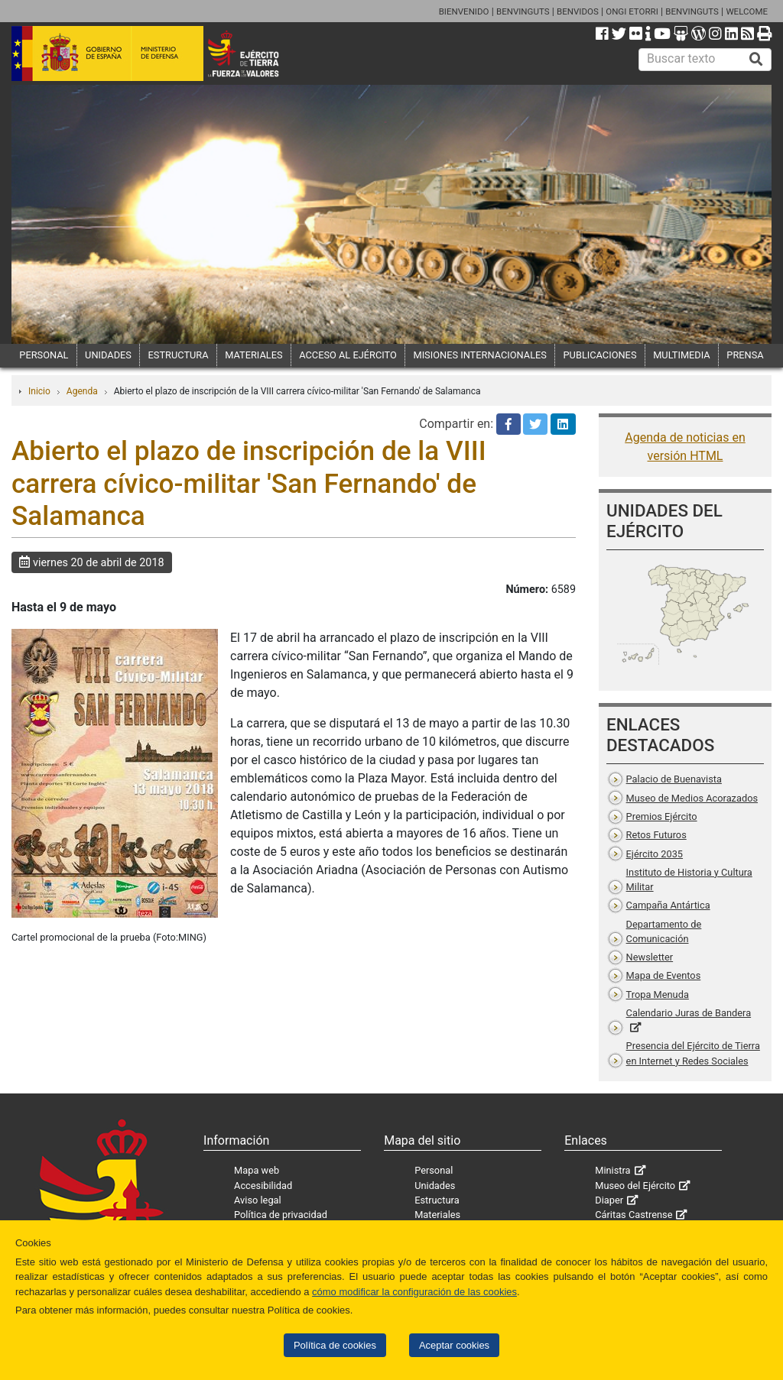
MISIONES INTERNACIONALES (479, 355)
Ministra (612, 1170)
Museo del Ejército (635, 1185)
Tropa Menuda (657, 994)
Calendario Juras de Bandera (689, 1013)
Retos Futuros (656, 835)
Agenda (82, 391)
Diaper (609, 1200)
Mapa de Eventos (663, 975)
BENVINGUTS (523, 11)
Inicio (39, 391)
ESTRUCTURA (178, 355)
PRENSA (744, 355)
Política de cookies (335, 1345)
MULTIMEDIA (681, 355)
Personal (433, 1170)
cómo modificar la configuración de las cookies (414, 1291)
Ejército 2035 (654, 854)
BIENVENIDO (464, 11)
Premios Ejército (661, 816)
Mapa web (256, 1170)
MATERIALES (253, 355)
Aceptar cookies (454, 1345)
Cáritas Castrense (633, 1214)
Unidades (434, 1185)
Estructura (436, 1200)
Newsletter (650, 957)
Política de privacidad (280, 1214)
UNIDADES (108, 355)
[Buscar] (756, 59)
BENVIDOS (578, 11)
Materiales (437, 1214)
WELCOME (747, 11)
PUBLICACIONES (600, 355)
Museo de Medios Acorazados (692, 798)
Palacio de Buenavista (674, 779)
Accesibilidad (263, 1185)
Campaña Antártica (668, 905)
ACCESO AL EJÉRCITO (348, 355)
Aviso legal (257, 1200)
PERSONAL (43, 355)
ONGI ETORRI (632, 11)
